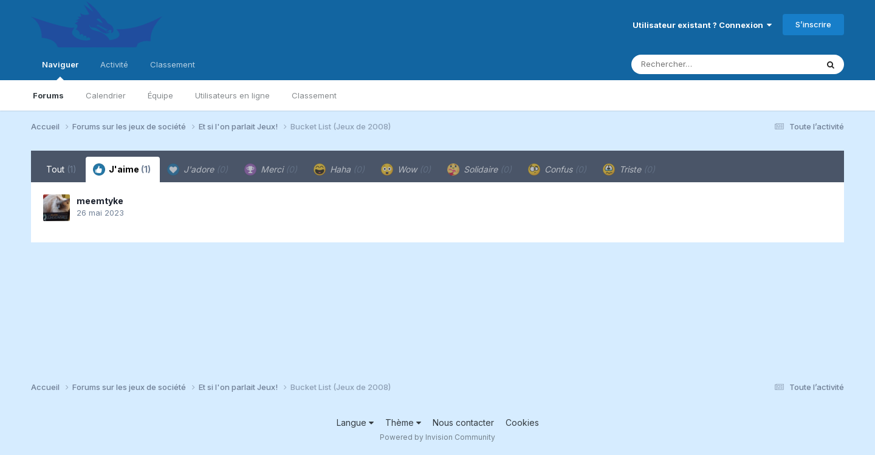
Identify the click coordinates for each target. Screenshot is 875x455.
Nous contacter (463, 422)
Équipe (160, 95)
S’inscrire (813, 24)
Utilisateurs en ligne (232, 95)
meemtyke (100, 201)
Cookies (522, 422)
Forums (48, 95)
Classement (314, 95)
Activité (114, 64)
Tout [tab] (61, 169)
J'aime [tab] (122, 169)
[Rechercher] (689, 64)
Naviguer (60, 70)
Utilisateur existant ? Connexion (702, 25)
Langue (355, 422)
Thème (403, 422)
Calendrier (106, 95)
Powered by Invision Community (437, 437)
